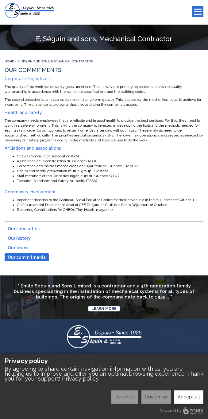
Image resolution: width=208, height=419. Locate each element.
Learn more (104, 308)
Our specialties (24, 228)
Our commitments (27, 257)
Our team (18, 247)
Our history (19, 238)
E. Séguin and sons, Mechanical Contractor (55, 61)
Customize (156, 397)
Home (9, 61)
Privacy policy (80, 378)
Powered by (181, 410)
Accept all (189, 397)
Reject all (125, 397)
